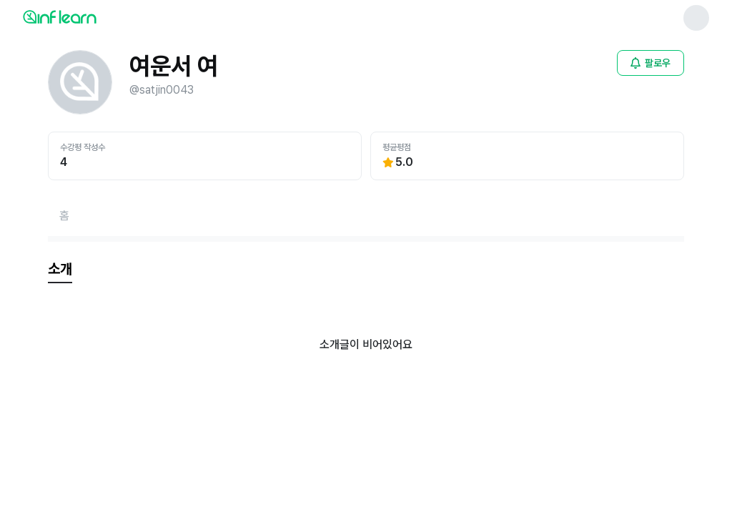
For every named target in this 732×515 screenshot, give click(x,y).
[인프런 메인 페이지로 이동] (94, 16)
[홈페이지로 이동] (64, 216)
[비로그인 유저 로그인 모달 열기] (650, 63)
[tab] (60, 269)
